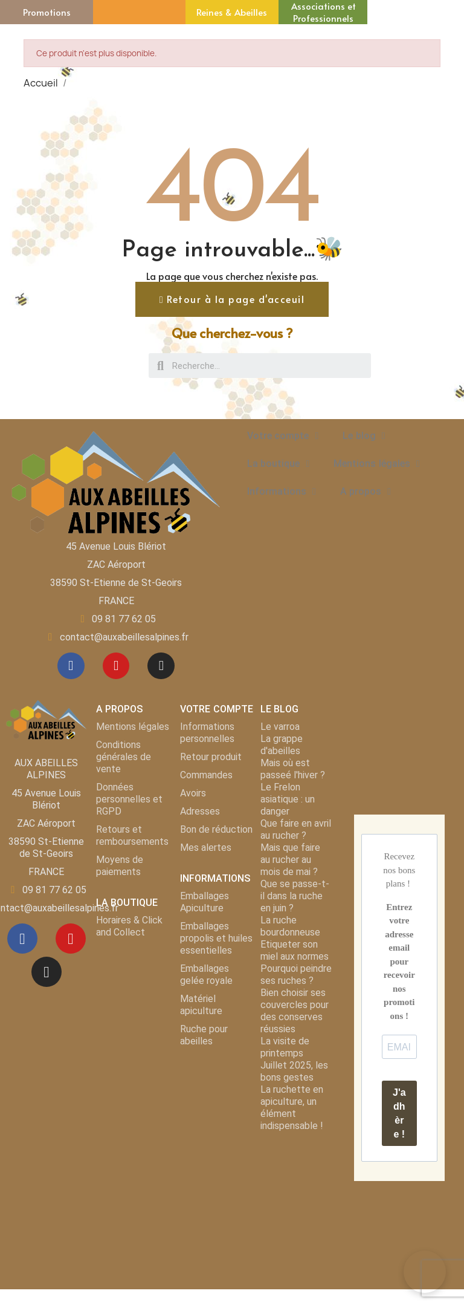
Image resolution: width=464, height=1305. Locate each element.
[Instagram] (164, 667)
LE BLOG (279, 712)
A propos (365, 492)
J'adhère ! (399, 1117)
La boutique (278, 464)
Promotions (47, 11)
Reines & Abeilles (231, 11)
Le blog (364, 436)
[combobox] (261, 365)
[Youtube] (116, 667)
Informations (281, 492)
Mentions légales (376, 464)
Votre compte (282, 436)
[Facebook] (68, 667)
